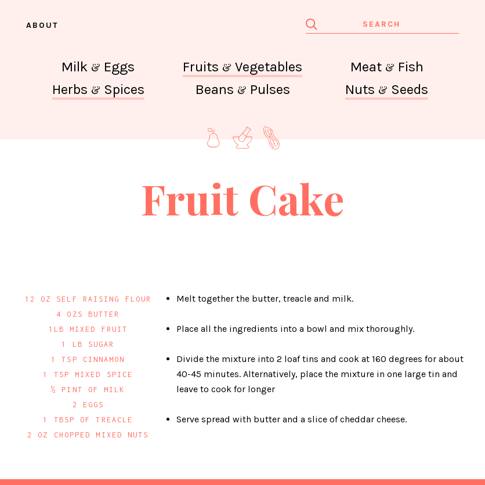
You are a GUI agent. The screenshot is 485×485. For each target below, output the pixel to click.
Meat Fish (387, 67)
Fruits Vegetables (242, 67)
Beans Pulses (243, 89)
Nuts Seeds (386, 89)
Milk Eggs (98, 67)
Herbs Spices (98, 89)
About (42, 25)
